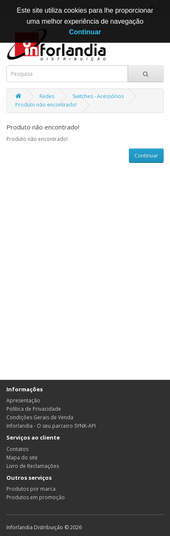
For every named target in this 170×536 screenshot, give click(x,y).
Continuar (146, 155)
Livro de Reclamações (32, 466)
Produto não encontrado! (46, 104)
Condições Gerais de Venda (39, 417)
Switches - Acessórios (98, 96)
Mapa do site (22, 457)
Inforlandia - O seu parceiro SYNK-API (51, 425)
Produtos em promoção (35, 497)
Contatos (17, 449)
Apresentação (23, 400)
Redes (46, 96)
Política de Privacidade (33, 408)
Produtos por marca (31, 488)
